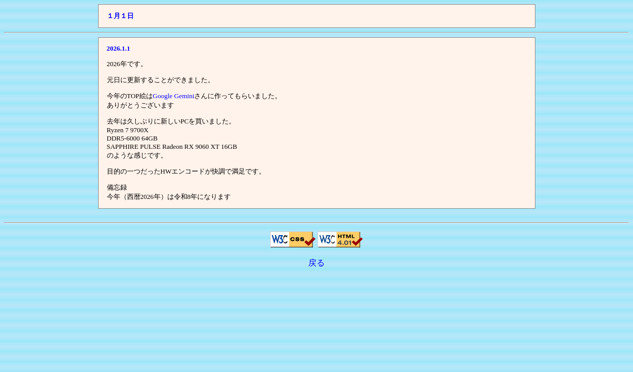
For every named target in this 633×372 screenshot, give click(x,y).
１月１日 (120, 16)
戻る (316, 262)
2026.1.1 (119, 48)
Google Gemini (174, 96)
